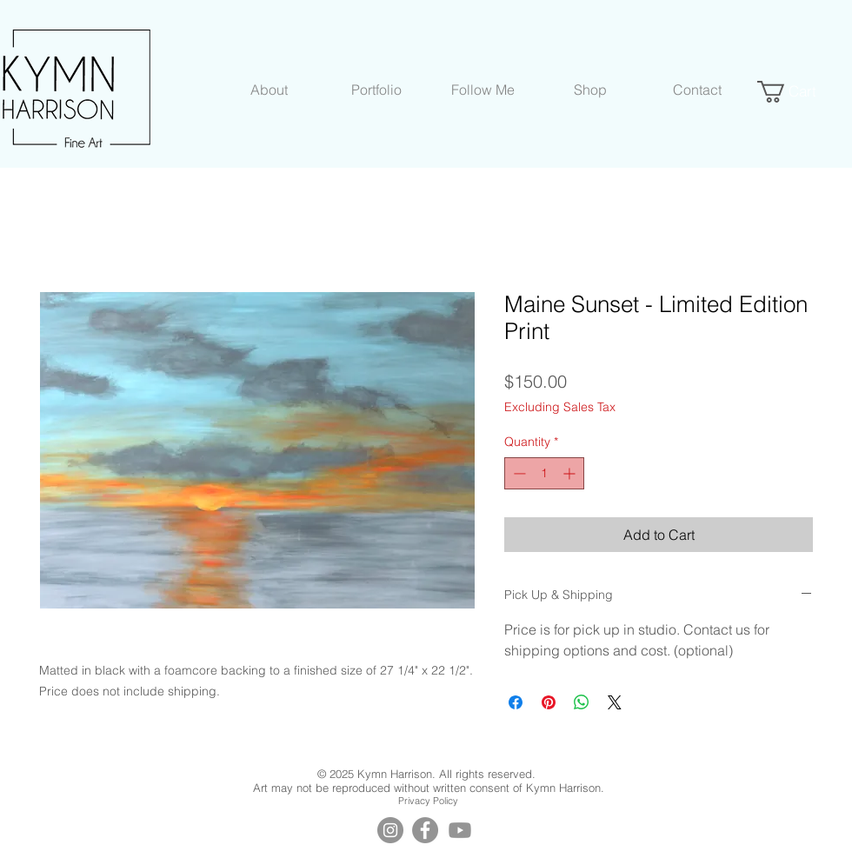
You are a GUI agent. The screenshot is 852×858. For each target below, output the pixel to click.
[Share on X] (614, 702)
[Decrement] (518, 473)
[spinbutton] (544, 473)
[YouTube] (460, 830)
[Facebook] (425, 830)
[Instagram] (390, 830)
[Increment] (571, 473)
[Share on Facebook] (515, 702)
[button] (269, 89)
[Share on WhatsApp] (581, 702)
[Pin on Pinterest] (548, 702)
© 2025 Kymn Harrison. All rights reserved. (428, 774)
